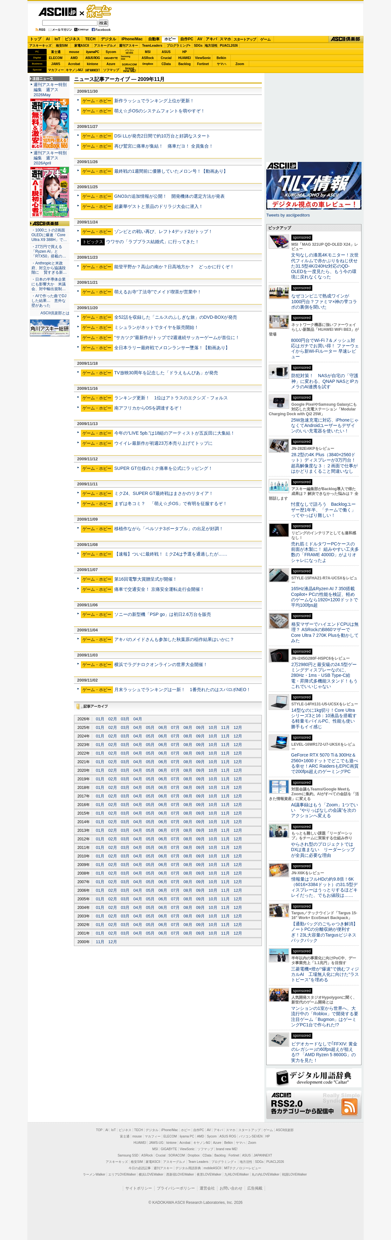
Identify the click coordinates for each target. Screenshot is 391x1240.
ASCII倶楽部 (346, 39)
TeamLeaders (152, 45)
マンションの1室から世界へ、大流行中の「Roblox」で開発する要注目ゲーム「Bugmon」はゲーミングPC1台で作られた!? (324, 1016)
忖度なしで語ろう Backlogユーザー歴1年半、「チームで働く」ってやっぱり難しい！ (323, 510)
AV (199, 39)
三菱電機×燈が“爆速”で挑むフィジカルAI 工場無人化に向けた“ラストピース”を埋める (325, 974)
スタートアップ (245, 39)
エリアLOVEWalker (122, 1174)
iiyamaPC (92, 52)
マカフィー (56, 70)
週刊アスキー (128, 45)
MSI (148, 52)
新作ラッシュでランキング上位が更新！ (154, 100)
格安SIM (62, 45)
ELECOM (56, 58)
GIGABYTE (111, 58)
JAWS (55, 64)
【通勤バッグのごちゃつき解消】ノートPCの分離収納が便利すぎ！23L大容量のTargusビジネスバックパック (324, 932)
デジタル (108, 39)
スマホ (225, 39)
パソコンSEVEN (129, 51)
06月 (162, 727)
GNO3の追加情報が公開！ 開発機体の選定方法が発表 (169, 196)
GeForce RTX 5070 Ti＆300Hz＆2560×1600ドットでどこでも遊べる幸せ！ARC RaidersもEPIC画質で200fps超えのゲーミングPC (325, 763)
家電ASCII (81, 45)
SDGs (198, 45)
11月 (225, 727)
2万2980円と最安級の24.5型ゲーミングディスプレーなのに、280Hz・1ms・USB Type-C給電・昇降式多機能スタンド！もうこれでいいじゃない (324, 675)
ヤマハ (221, 64)
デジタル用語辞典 (188, 1168)
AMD (74, 58)
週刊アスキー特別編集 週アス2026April (50, 157)
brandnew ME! (129, 70)
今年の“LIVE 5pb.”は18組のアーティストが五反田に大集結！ (174, 433)
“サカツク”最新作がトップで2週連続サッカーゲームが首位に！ (177, 337)
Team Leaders (198, 1161)
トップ (35, 39)
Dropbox (147, 63)
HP (184, 52)
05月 (150, 727)
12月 (238, 727)
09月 (200, 727)
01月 (100, 719)
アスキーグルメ (105, 45)
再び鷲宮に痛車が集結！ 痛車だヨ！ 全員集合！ (163, 146)
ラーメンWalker (94, 1174)
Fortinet (203, 64)
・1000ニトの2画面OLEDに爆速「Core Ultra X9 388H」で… (49, 235)
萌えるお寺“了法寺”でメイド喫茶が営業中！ (158, 291)
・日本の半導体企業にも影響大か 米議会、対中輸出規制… (48, 284)
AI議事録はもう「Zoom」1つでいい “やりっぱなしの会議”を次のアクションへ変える (324, 810)
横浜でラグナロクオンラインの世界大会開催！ (161, 664)
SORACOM (177, 1155)
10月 (213, 727)
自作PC (186, 39)
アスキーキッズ (40, 45)
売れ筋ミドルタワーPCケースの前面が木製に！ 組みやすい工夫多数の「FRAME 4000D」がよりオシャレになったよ (325, 552)
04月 (137, 719)
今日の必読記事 (140, 1168)
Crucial (166, 58)
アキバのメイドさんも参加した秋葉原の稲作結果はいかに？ (174, 639)
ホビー (170, 39)
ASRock (148, 58)
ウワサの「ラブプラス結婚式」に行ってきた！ (152, 241)
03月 (125, 719)
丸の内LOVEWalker (265, 1174)
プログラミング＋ (224, 1161)
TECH (90, 39)
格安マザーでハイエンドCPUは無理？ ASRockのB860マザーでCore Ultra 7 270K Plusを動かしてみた (325, 632)
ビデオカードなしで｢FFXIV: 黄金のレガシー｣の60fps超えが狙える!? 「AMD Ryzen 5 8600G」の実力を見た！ (324, 1052)
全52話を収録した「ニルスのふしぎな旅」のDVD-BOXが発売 (175, 317)
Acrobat (74, 64)
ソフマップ (111, 70)
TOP (99, 1130)
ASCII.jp (57, 12)
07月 (175, 727)
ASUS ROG (92, 58)
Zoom (239, 64)
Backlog (184, 64)
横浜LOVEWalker (151, 1174)
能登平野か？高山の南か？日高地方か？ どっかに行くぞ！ (174, 266)
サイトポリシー (138, 1188)
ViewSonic (203, 58)
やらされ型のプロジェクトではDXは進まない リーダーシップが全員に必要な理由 (323, 850)
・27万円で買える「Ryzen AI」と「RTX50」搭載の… (48, 251)
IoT (57, 39)
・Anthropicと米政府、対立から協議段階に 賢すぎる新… (49, 268)
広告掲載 (254, 1188)
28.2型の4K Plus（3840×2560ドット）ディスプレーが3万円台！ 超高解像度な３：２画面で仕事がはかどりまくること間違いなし (324, 463)
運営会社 (207, 1188)
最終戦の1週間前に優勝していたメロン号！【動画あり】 (171, 171)
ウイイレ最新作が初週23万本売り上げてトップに (163, 443)
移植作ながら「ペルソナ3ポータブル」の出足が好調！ (168, 528)
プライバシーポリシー (176, 1188)
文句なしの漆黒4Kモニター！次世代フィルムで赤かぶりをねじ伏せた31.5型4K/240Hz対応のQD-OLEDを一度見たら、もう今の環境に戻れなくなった (325, 265)
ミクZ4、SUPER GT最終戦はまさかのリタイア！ (163, 493)
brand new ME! (226, 1149)
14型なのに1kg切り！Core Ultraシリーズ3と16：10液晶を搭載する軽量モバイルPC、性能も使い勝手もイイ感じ (324, 718)
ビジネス (72, 39)
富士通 (56, 52)
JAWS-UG (156, 1142)
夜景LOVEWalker (209, 1174)
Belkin (221, 58)
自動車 (154, 39)
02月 (112, 719)
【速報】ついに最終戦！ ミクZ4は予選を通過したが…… (170, 554)
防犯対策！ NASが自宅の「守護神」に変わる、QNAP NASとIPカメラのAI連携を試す (325, 381)
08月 (187, 727)
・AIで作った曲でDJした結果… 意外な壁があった (48, 301)
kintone (92, 64)
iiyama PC (187, 1136)
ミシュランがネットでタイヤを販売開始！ (156, 327)
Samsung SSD (128, 1155)
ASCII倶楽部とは (55, 313)
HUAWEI (184, 58)
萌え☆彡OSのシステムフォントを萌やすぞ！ (159, 110)
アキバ (211, 39)
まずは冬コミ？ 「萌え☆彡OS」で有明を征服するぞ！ (170, 503)
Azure (111, 64)
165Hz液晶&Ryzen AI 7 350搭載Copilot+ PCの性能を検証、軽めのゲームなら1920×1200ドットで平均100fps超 (324, 597)
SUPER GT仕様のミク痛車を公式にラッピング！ (163, 468)
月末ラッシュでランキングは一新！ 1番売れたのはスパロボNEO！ (182, 689)
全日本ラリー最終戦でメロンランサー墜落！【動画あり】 (172, 347)
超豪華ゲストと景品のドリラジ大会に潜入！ (158, 206)
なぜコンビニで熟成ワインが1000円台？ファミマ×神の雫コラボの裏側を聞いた (324, 301)
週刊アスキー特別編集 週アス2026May (50, 89)
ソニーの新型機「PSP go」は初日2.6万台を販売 (162, 614)
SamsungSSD (125, 57)
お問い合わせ (231, 1188)
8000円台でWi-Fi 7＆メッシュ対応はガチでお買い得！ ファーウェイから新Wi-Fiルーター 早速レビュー (325, 348)
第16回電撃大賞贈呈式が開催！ (145, 579)
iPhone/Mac (132, 39)
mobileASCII (213, 1168)
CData (166, 64)
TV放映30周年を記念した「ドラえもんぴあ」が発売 (166, 372)
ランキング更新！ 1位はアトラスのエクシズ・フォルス (171, 397)
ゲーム (265, 39)
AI (48, 39)
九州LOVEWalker (236, 1174)
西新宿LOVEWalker (180, 1174)
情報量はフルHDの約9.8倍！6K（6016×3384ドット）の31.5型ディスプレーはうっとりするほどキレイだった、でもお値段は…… (324, 887)
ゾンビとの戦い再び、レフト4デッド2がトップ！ (163, 231)
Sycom (111, 52)
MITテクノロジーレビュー (242, 1168)
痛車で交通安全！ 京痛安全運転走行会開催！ (159, 589)
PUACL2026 (229, 45)
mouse (74, 52)
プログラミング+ (179, 45)
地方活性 (211, 45)
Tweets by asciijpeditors (288, 215)
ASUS (166, 52)
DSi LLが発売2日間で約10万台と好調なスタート (162, 135)
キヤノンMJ (74, 70)
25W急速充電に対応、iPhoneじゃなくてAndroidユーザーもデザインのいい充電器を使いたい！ (325, 425)
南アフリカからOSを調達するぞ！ (148, 407)
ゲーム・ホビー (100, 11)
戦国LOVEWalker (294, 1174)
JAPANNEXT (92, 70)
